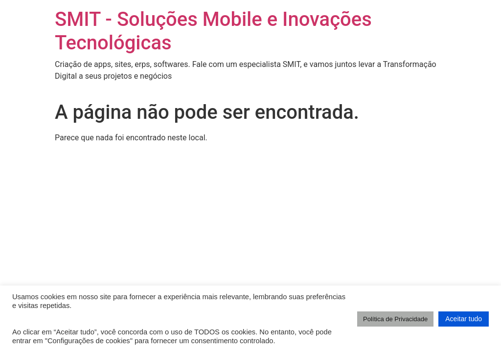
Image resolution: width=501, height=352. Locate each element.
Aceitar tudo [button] (463, 319)
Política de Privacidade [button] (395, 319)
